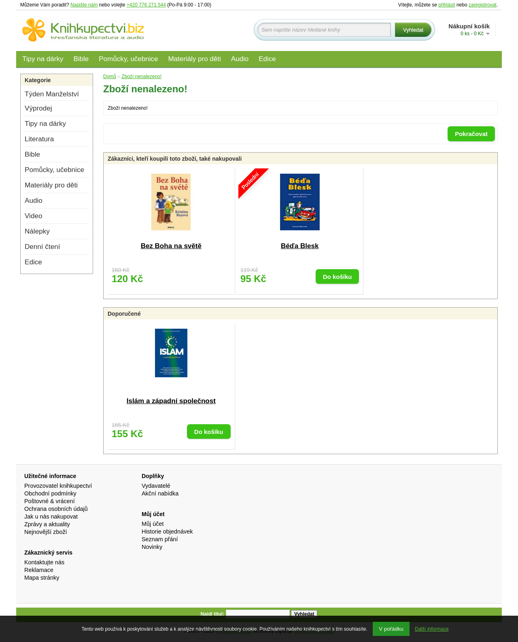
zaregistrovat (483, 5)
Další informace (431, 629)
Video (33, 216)
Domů (109, 76)
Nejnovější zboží (45, 532)
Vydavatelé (156, 486)
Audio (239, 59)
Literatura (39, 139)
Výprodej (38, 108)
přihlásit (446, 5)
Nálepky (37, 231)
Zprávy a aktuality (47, 524)
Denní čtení (42, 247)
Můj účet (152, 524)
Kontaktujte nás (44, 562)
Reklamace (38, 570)
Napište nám (84, 5)
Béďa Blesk (300, 246)
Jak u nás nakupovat (51, 516)
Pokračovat (471, 133)
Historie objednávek (167, 531)
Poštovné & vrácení (49, 501)
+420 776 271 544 (146, 5)
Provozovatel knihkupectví (58, 486)
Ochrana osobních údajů (56, 509)
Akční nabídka (160, 493)
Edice (267, 59)
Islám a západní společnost (171, 401)
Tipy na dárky (42, 59)
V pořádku (391, 629)
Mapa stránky (41, 577)
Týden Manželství (52, 94)
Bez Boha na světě (171, 246)
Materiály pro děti (194, 59)
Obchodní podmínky (50, 493)
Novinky (152, 547)
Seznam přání (160, 539)
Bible (81, 59)
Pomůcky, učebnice (128, 59)
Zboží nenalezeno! (141, 76)
